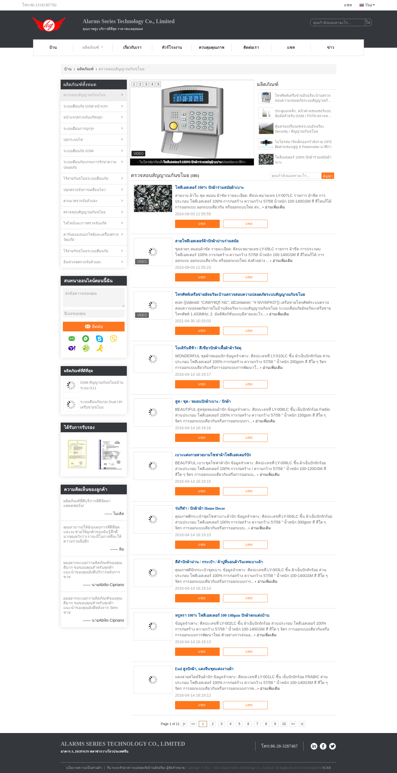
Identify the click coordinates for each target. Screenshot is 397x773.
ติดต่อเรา (251, 47)
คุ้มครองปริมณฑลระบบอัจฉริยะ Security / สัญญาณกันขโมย (299, 128)
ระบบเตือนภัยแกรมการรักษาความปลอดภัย (90, 165)
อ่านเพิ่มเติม (275, 207)
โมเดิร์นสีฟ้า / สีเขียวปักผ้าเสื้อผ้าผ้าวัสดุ (208, 348)
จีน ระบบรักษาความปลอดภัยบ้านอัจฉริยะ (136, 768)
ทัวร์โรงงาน (172, 47)
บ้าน (53, 47)
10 (284, 724)
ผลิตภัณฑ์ (92, 47)
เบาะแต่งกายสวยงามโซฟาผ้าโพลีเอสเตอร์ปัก (213, 455)
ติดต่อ (94, 326)
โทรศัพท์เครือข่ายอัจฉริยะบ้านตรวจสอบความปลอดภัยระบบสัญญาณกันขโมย (303, 98)
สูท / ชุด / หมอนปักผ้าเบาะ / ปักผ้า (203, 401)
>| (302, 724)
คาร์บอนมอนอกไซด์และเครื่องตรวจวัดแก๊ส (91, 237)
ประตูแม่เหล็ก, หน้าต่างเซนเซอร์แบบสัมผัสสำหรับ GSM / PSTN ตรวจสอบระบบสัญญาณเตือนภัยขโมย (303, 114)
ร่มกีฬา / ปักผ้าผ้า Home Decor (200, 508)
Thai (370, 5)
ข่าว (330, 47)
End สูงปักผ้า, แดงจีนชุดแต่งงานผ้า (204, 669)
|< (184, 724)
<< (193, 724)
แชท (348, 5)
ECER (327, 768)
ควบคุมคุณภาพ (211, 47)
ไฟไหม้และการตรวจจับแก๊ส (84, 223)
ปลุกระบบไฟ (73, 140)
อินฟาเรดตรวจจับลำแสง (82, 262)
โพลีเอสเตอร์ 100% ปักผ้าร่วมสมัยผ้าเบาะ (192, 162)
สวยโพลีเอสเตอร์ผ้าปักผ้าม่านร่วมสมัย (206, 241)
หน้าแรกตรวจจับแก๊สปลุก (83, 117)
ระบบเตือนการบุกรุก (78, 129)
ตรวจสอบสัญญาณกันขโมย (84, 95)
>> (293, 724)
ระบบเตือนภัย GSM (78, 151)
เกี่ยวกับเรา (132, 47)
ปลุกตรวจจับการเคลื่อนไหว (84, 190)
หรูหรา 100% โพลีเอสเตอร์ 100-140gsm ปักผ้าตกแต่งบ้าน (222, 615)
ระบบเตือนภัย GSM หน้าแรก (85, 106)
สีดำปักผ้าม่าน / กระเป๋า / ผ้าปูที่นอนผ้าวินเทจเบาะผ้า (219, 562)
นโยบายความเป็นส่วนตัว (84, 768)
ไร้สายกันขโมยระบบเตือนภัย (85, 178)
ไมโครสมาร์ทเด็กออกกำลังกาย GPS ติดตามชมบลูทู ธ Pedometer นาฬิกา (303, 144)
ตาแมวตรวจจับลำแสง (80, 201)
